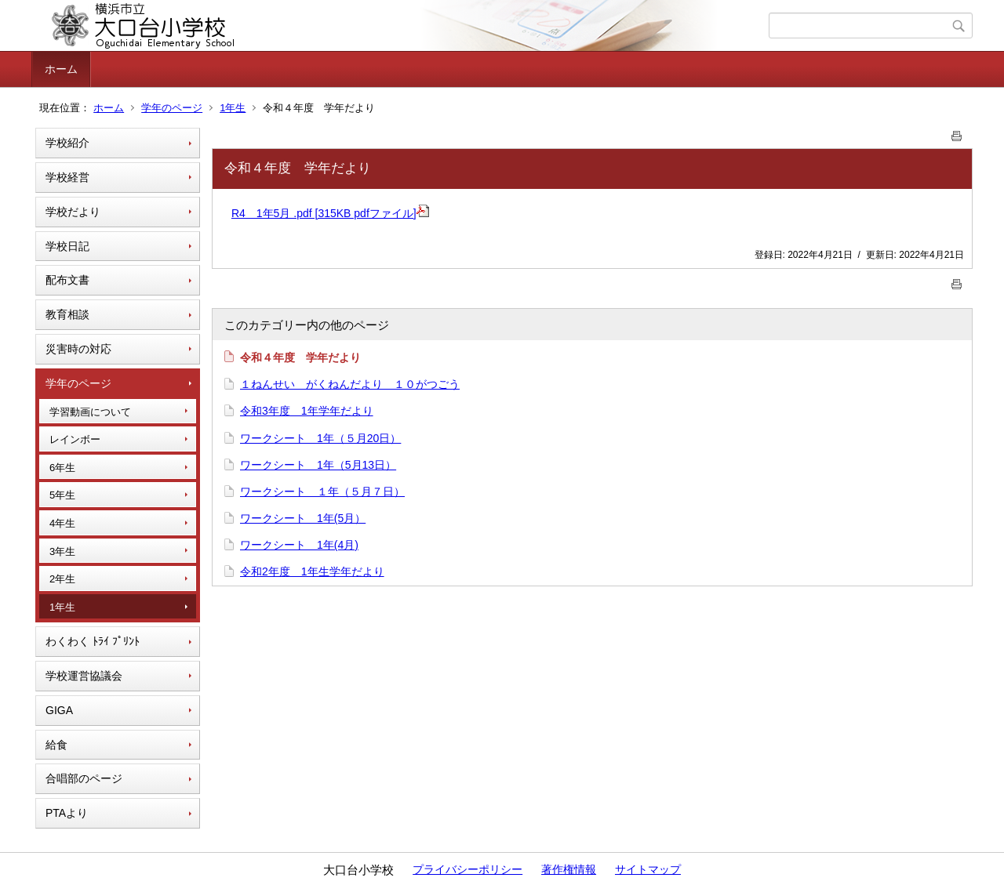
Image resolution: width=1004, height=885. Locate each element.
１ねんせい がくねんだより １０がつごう (350, 384)
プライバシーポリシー (467, 869)
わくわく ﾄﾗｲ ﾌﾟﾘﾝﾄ (92, 641)
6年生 (62, 467)
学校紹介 (67, 142)
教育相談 (67, 314)
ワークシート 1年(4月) (299, 545)
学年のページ (171, 108)
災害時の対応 (78, 349)
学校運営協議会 (83, 675)
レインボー (74, 439)
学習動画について (90, 412)
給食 (56, 744)
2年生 (62, 579)
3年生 (62, 551)
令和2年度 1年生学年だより (312, 571)
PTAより (66, 813)
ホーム (61, 69)
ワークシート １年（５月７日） (322, 491)
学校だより (72, 211)
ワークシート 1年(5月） (303, 518)
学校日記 (67, 246)
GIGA (59, 710)
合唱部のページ (83, 778)
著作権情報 (568, 869)
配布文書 (67, 280)
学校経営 (67, 177)
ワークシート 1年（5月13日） (318, 465)
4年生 (62, 523)
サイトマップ (648, 869)
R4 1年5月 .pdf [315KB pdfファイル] (330, 213)
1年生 (233, 108)
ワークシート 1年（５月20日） (320, 438)
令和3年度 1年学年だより (306, 410)
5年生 (62, 495)
